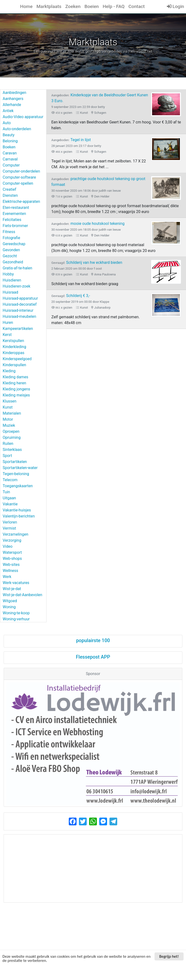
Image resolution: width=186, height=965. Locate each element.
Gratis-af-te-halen (17, 268)
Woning (9, 607)
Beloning (10, 141)
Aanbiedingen (14, 92)
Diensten (10, 195)
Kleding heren (14, 383)
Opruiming (12, 437)
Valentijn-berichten (19, 516)
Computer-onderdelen (21, 171)
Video (8, 546)
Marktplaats (49, 6)
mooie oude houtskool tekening (87, 223)
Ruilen (8, 443)
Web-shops (12, 558)
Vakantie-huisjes (17, 510)
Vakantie (10, 504)
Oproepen (11, 431)
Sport (7, 455)
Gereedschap (14, 244)
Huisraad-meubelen (19, 316)
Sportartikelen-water (20, 467)
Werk (7, 576)
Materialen (12, 413)
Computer (11, 165)
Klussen (9, 401)
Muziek (9, 425)
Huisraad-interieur (18, 310)
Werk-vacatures (16, 582)
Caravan (10, 153)
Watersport (12, 552)
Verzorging (12, 540)
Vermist (9, 528)
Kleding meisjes (16, 395)
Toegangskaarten (18, 486)
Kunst (8, 407)
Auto (7, 123)
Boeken (9, 147)
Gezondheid (13, 262)
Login (175, 6)
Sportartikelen (15, 461)
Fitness (9, 231)
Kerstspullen (13, 340)
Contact (136, 6)
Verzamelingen (15, 534)
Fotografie (11, 238)
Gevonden (11, 250)
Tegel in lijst (71, 139)
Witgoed (10, 601)
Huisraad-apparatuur (20, 298)
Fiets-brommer (15, 225)
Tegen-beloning (16, 473)
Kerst (7, 334)
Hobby (8, 274)
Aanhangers (13, 98)
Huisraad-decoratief (20, 304)
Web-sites (11, 564)
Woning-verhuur (16, 619)
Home (26, 6)
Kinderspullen (14, 365)
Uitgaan (9, 498)
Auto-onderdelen (17, 129)
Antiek (8, 110)
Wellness (10, 570)
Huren (8, 322)
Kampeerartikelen (18, 328)
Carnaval (10, 159)
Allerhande (12, 104)
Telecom (10, 480)
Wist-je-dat (12, 588)
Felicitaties (12, 219)
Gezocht (10, 256)
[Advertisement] (93, 868)
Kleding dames (15, 377)
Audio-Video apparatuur (23, 116)
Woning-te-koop (16, 613)
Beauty (9, 135)
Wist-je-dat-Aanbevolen (22, 595)
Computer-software (19, 177)
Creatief (9, 189)
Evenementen (14, 213)
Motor (8, 419)
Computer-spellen (18, 183)
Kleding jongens (16, 389)
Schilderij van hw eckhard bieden (86, 262)
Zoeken (72, 6)
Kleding (9, 371)
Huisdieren (12, 280)
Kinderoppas (13, 352)
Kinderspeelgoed (17, 359)
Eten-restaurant (16, 207)
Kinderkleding (14, 346)
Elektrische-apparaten (21, 201)
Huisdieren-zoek (16, 286)
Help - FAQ (113, 6)
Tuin (6, 492)
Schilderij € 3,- (70, 295)
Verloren (10, 522)
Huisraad (10, 292)
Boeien (92, 6)
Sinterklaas (12, 449)
